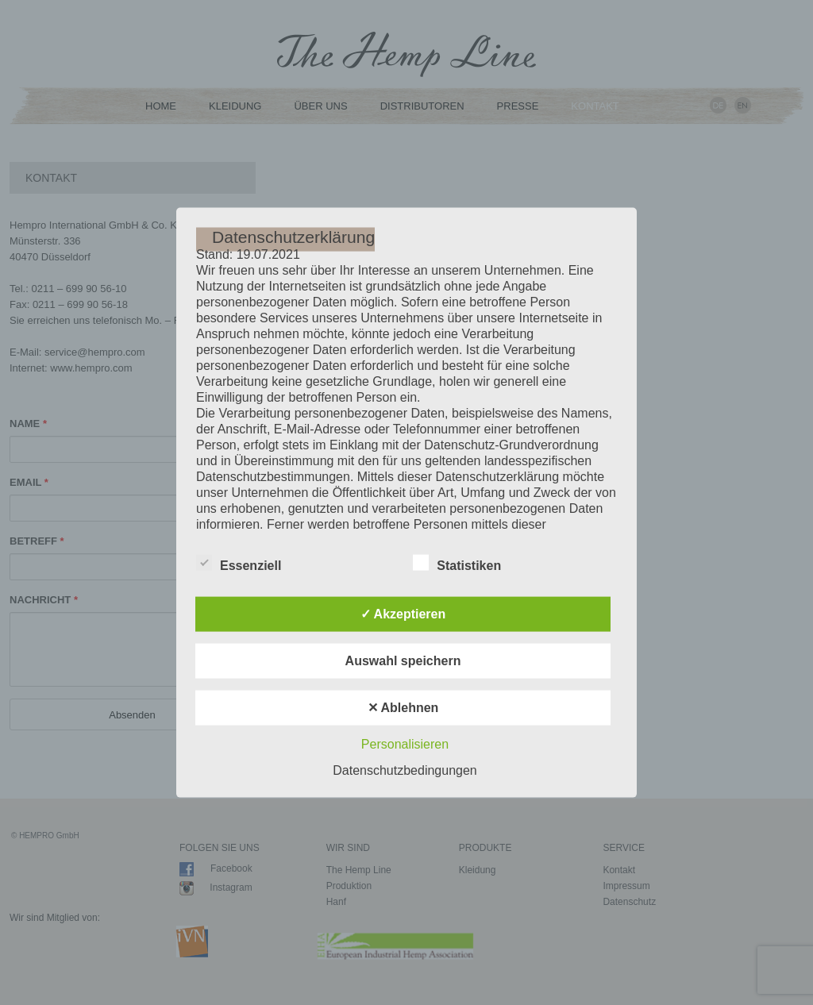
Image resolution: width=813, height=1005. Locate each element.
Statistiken (457, 562)
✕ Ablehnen (403, 707)
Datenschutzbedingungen (404, 769)
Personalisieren (405, 743)
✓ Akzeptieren (403, 613)
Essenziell (238, 562)
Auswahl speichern (403, 660)
